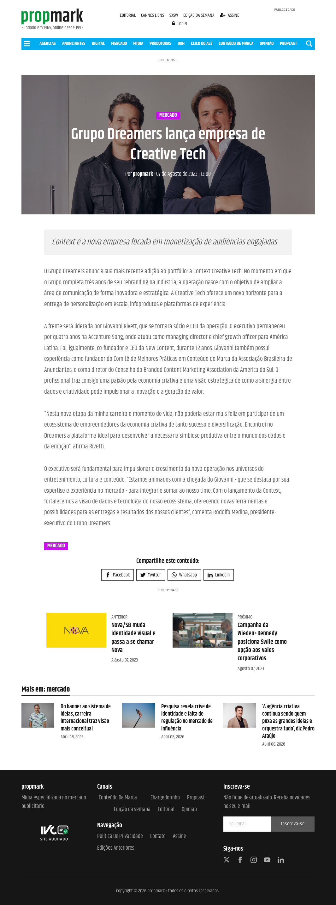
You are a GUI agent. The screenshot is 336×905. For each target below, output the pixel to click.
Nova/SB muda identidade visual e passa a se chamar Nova (133, 637)
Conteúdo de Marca (118, 798)
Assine (179, 836)
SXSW (174, 15)
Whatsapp (184, 575)
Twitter (150, 575)
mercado (168, 115)
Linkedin (219, 575)
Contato (158, 836)
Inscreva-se (293, 824)
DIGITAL (98, 43)
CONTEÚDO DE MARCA (236, 43)
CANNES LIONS (153, 15)
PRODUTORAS (160, 43)
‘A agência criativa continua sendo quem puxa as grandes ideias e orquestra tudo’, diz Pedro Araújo (288, 721)
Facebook (117, 575)
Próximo (245, 617)
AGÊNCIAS (47, 43)
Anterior (119, 617)
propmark (139, 174)
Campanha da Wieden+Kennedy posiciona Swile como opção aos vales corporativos (262, 641)
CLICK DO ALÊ (201, 43)
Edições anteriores (115, 848)
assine (229, 15)
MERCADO (119, 43)
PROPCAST (288, 43)
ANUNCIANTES (73, 43)
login (179, 24)
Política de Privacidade (120, 836)
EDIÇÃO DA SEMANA (199, 15)
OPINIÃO (267, 43)
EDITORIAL (128, 15)
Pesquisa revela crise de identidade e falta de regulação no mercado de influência (187, 717)
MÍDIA (138, 43)
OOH (181, 43)
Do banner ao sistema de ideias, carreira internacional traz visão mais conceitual (86, 717)
